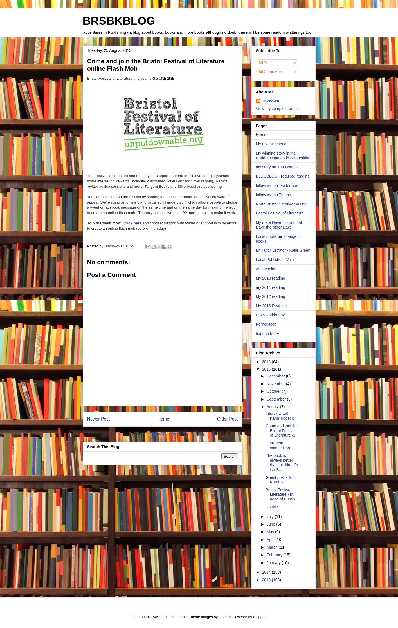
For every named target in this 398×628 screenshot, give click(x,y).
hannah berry (267, 333)
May (271, 531)
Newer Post (98, 419)
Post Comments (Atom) (174, 434)
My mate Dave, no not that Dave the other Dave (279, 224)
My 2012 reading (270, 296)
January (274, 562)
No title (272, 507)
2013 (267, 580)
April (271, 539)
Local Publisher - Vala (275, 259)
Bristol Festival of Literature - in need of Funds (281, 495)
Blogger (259, 617)
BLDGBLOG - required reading (283, 176)
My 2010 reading (270, 278)
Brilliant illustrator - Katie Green (283, 250)
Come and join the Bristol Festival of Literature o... (282, 431)
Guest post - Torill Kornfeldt (281, 479)
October (274, 391)
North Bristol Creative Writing (281, 204)
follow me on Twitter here (278, 185)
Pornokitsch (266, 324)
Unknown (270, 101)
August (273, 406)
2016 (267, 361)
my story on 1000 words (277, 167)
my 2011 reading (270, 287)
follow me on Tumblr (273, 195)
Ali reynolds (266, 269)
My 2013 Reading (271, 305)
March (273, 547)
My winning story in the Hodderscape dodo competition (283, 155)
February (275, 555)
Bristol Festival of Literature (280, 213)
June (271, 524)
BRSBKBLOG (119, 21)
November (276, 383)
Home (163, 419)
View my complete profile (278, 108)
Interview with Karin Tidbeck (280, 416)
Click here (132, 223)
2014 (267, 572)
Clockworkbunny (270, 315)
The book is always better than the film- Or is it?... (282, 462)
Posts (266, 63)
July (271, 516)
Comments (271, 71)
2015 (267, 369)
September (277, 399)
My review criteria (271, 144)
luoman (225, 617)
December (276, 376)
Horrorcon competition (278, 445)
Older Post (227, 419)
